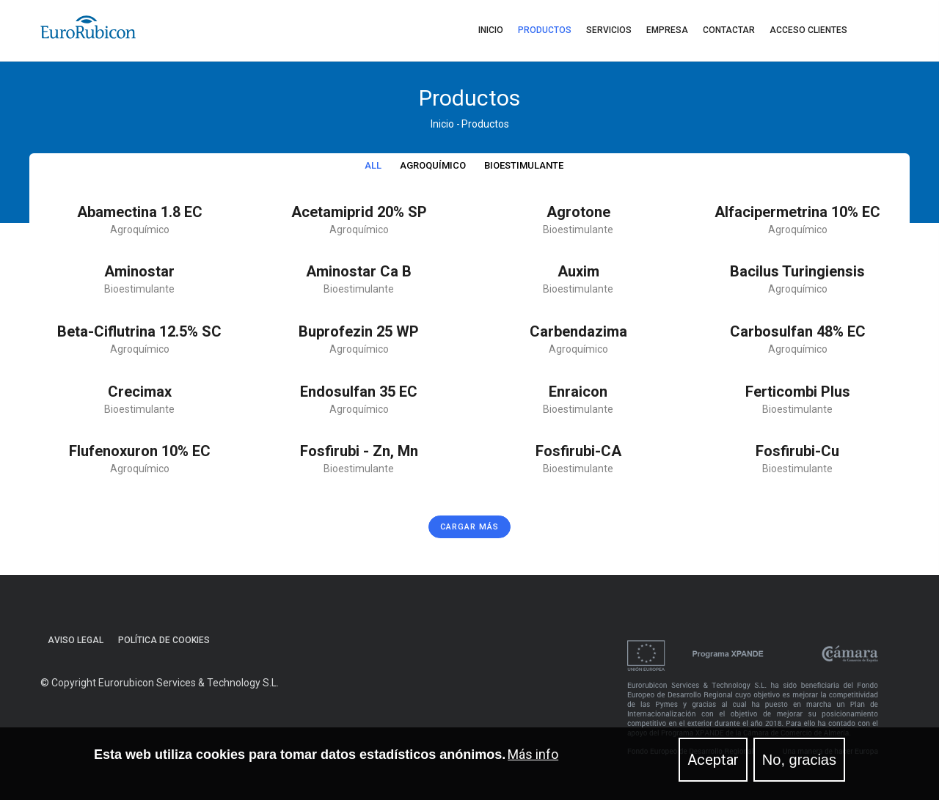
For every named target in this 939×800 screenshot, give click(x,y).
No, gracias (799, 760)
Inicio (490, 30)
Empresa (667, 30)
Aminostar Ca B (359, 271)
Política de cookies (164, 640)
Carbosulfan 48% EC (798, 331)
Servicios (609, 30)
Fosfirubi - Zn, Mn (359, 451)
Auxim (578, 271)
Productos (544, 30)
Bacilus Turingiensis (797, 271)
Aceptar (713, 759)
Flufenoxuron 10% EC (140, 451)
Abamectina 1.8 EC (139, 212)
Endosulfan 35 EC (358, 391)
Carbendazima (578, 331)
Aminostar (139, 271)
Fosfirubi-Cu (797, 451)
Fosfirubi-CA (578, 451)
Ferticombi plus (797, 391)
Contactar (729, 30)
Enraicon (578, 391)
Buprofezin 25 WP (359, 331)
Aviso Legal (75, 640)
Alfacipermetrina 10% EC (797, 212)
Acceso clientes (808, 30)
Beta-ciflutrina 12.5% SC (139, 331)
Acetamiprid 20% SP (359, 212)
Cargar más (469, 527)
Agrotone (578, 212)
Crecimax (140, 391)
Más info (533, 754)
